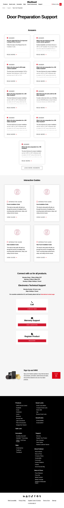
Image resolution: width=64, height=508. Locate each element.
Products (5, 4)
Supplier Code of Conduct (34, 500)
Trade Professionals (32, 4)
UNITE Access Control (21, 405)
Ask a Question (40, 440)
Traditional (18, 450)
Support (40, 4)
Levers (17, 414)
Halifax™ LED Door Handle (21, 441)
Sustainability (38, 458)
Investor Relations (39, 462)
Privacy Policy (22, 500)
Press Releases (39, 473)
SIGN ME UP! (56, 375)
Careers (37, 464)
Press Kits (37, 475)
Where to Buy (56, 4)
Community (38, 460)
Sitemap (54, 500)
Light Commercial (20, 420)
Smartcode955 (40, 420)
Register (32, 340)
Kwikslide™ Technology (22, 438)
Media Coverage (39, 479)
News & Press (38, 453)
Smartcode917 (40, 422)
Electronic (18, 416)
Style (24, 4)
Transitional (19, 452)
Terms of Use (46, 500)
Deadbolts (18, 407)
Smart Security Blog (40, 466)
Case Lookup (39, 442)
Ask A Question (32, 324)
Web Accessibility (12, 500)
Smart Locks (12, 4)
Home (3, 8)
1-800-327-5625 (32, 309)
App (37, 412)
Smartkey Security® (21, 436)
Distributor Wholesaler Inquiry (40, 482)
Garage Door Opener (21, 425)
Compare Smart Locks (41, 407)
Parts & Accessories (21, 422)
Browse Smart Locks (41, 414)
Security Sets (19, 418)
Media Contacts (39, 477)
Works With (39, 410)
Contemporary (19, 448)
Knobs (17, 410)
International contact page (48, 294)
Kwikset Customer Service (42, 444)
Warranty (38, 436)
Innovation (19, 4)
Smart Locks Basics (41, 405)
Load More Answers (32, 168)
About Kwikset (38, 451)
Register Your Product (41, 438)
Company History (39, 456)
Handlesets (19, 412)
